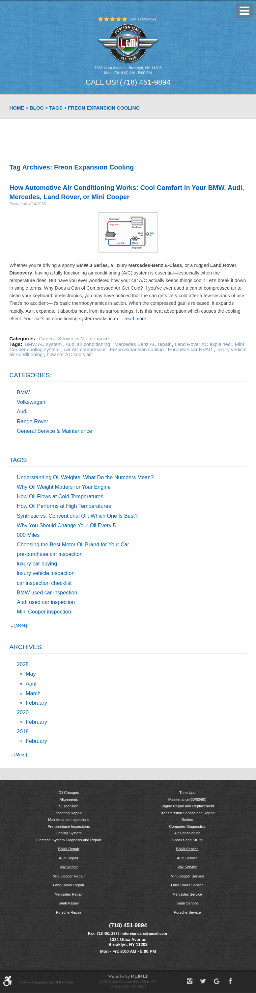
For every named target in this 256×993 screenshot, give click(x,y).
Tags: (19, 460)
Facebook (230, 981)
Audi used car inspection (46, 602)
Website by (128, 976)
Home (17, 108)
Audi (22, 411)
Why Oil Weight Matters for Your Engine (64, 487)
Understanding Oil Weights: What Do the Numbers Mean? (85, 477)
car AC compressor (85, 349)
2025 (23, 664)
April (31, 684)
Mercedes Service (187, 894)
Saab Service (187, 903)
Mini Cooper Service (187, 876)
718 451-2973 (108, 933)
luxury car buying (37, 563)
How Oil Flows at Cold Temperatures (60, 496)
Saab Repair (68, 903)
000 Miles (28, 535)
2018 (23, 731)
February (36, 703)
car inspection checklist (44, 583)
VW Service (187, 867)
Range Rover (32, 421)
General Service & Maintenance (74, 338)
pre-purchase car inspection (50, 554)
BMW (23, 392)
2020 (23, 712)
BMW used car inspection (47, 592)
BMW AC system (43, 344)
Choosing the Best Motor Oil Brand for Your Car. (73, 544)
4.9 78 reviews (46, 982)
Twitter (203, 981)
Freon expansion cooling (104, 108)
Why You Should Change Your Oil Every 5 (66, 525)
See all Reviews (143, 19)
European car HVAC (190, 349)
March (33, 693)
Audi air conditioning (88, 344)
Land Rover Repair (68, 885)
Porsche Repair (69, 912)
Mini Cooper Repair (69, 876)
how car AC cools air (69, 354)
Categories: (31, 375)
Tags (56, 108)
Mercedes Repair (69, 894)
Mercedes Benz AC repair (142, 344)
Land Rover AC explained (203, 344)
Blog (37, 108)
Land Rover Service (187, 885)
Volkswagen (31, 402)
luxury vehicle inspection (45, 573)
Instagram (189, 981)
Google (216, 981)
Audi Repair (68, 858)
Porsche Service (187, 912)
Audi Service (187, 858)
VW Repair (68, 867)
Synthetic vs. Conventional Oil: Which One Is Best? (77, 516)
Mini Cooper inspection (44, 611)
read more (135, 318)
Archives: (26, 646)
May (31, 674)
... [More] (18, 625)
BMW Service (187, 849)
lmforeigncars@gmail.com (144, 933)
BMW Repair (68, 849)
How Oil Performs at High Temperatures (64, 506)
